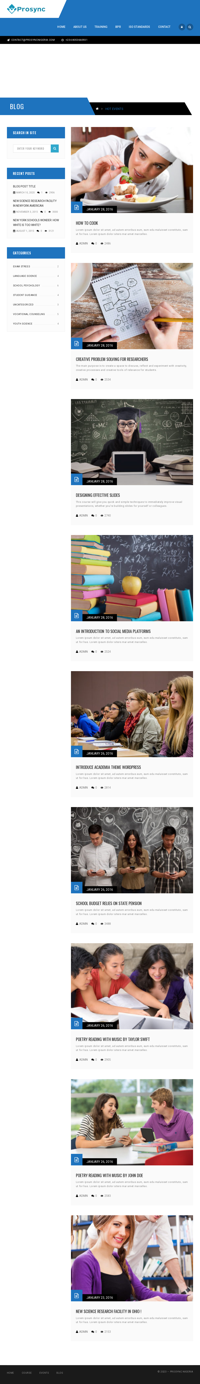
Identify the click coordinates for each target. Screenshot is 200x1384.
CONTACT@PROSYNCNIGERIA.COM (31, 39)
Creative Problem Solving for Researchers (112, 359)
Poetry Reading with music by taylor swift (113, 1039)
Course (27, 1372)
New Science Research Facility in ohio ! (108, 1311)
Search (54, 148)
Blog (59, 1372)
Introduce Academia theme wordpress (108, 767)
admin (83, 243)
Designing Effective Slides (98, 495)
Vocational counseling (29, 314)
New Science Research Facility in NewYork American (35, 203)
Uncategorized (23, 304)
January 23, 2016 (99, 1298)
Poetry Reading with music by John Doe (109, 1175)
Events (44, 1372)
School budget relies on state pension (109, 903)
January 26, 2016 (99, 753)
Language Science (25, 276)
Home (10, 1372)
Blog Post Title (24, 186)
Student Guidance (25, 295)
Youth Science (23, 323)
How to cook (87, 223)
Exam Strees (21, 266)
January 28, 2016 (99, 209)
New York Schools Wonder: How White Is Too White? (36, 223)
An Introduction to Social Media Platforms (113, 631)
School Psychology (26, 285)
